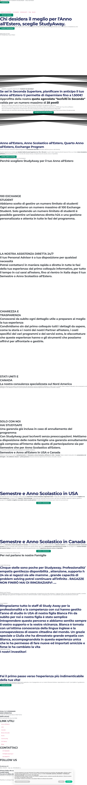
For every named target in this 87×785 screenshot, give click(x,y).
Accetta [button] (68, 781)
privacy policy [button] (60, 772)
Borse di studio (5, 733)
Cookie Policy (4, 773)
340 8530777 (6, 757)
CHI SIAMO (16, 12)
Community (4, 739)
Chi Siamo (4, 742)
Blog (2, 745)
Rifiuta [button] (61, 781)
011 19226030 (5, 751)
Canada (3, 730)
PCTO (2, 736)
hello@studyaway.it (7, 754)
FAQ (30, 12)
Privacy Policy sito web (7, 771)
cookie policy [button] (36, 774)
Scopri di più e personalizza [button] (22, 781)
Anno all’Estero (5, 724)
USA (2, 727)
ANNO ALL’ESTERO (6, 12)
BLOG (34, 12)
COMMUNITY (23, 12)
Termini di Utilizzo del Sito (8, 774)
